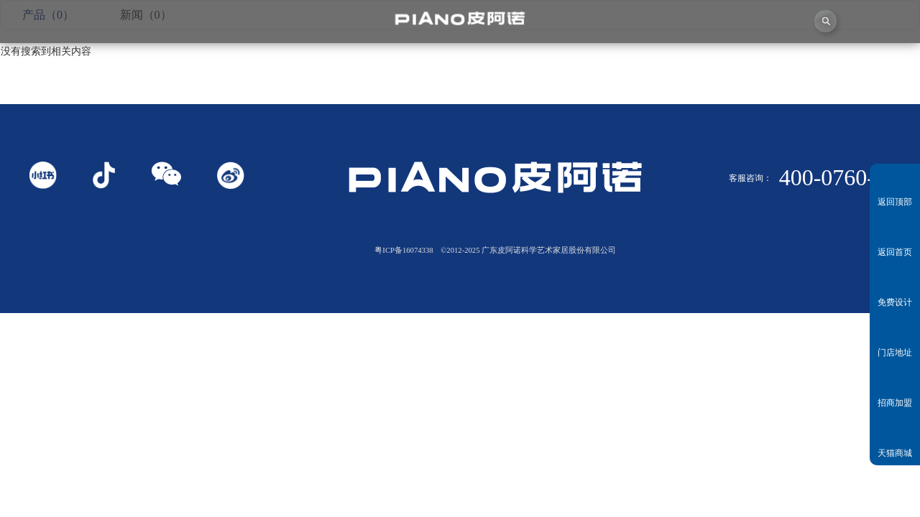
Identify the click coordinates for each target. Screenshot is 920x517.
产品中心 (518, 64)
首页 (57, 64)
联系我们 (863, 64)
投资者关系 (747, 63)
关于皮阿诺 (172, 64)
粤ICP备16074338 (403, 250)
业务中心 (633, 64)
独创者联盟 (402, 64)
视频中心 (288, 64)
